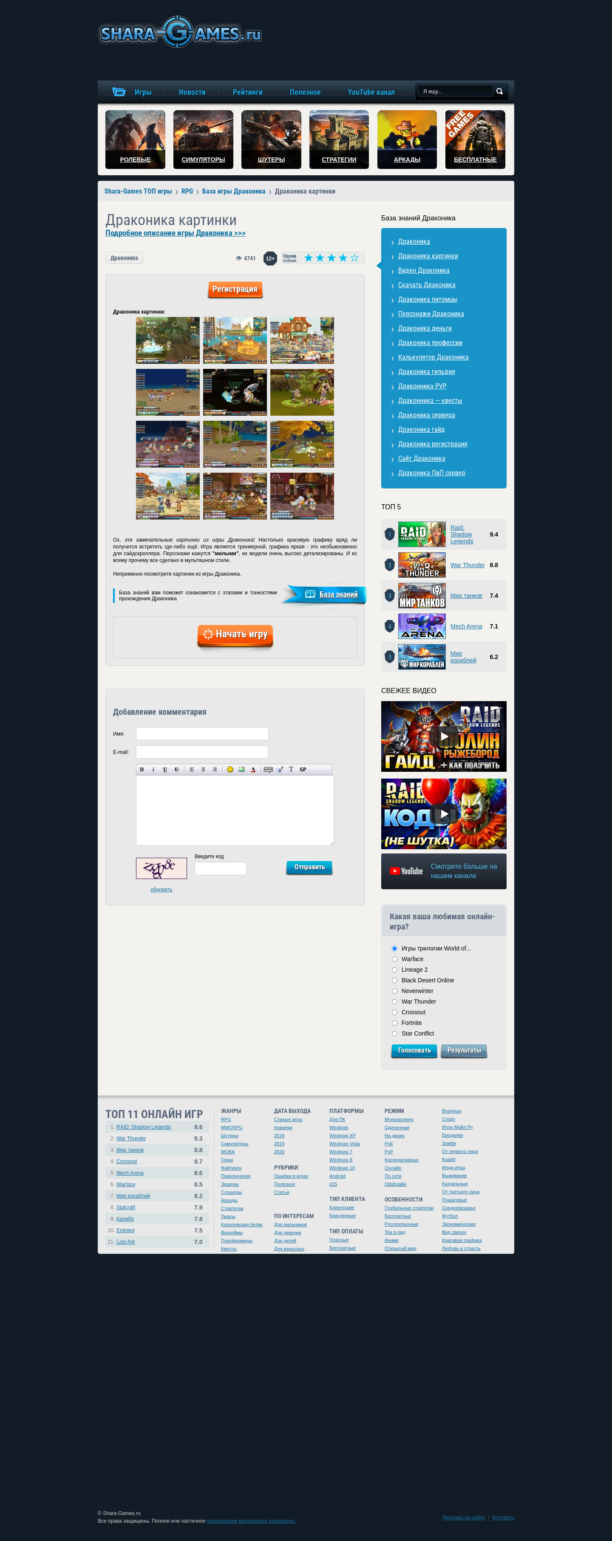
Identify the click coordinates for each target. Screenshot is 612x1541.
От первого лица (460, 1151)
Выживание (454, 1175)
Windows (338, 1127)
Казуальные (455, 1183)
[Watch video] (444, 736)
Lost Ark (125, 1242)
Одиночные (397, 1127)
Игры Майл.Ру (457, 1127)
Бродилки (452, 1135)
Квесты (229, 1248)
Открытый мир (400, 1248)
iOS (333, 1184)
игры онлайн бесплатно (179, 32)
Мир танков (466, 595)
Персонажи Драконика (431, 314)
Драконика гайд (421, 429)
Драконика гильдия (426, 372)
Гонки (227, 1159)
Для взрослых (289, 1248)
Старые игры (288, 1119)
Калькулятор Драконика (433, 357)
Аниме (392, 1240)
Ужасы (228, 1216)
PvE (389, 1143)
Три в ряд (395, 1232)
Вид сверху (454, 1232)
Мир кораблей (463, 657)
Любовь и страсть (461, 1248)
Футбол (450, 1216)
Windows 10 (342, 1167)
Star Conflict (418, 1033)
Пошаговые (454, 1199)
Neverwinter (418, 990)
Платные (338, 1239)
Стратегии (232, 1208)
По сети (393, 1176)
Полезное (284, 1184)
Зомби (449, 1143)
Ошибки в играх (291, 1176)
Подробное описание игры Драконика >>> (175, 233)
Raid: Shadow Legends (461, 534)
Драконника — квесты (430, 401)
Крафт (449, 1159)
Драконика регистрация (433, 444)
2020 (279, 1151)
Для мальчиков (290, 1224)
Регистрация (235, 289)
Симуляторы (234, 1143)
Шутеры (229, 1135)
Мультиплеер (399, 1119)
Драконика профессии (430, 343)
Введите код (209, 856)
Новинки (283, 1127)
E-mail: (121, 752)
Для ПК (337, 1119)
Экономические (459, 1224)
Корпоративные (402, 1159)
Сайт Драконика (421, 458)
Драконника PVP (422, 386)
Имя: (119, 734)
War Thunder (467, 565)
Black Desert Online (428, 980)
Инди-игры (453, 1167)
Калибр (125, 1219)
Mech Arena (466, 626)
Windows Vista (344, 1143)
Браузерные (342, 1215)
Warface (413, 959)
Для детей (285, 1240)
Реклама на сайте (464, 1518)
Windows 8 (340, 1159)
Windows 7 (340, 1151)
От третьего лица (460, 1191)
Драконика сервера (426, 415)
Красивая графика (462, 1240)
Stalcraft (125, 1207)
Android (337, 1176)
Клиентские (341, 1207)
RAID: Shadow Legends (143, 1127)
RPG (226, 1119)
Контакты (503, 1518)
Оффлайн (395, 1184)
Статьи (281, 1192)
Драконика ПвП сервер (431, 473)
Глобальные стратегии (409, 1207)
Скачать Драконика (427, 285)
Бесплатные (342, 1247)
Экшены (230, 1184)
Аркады (229, 1200)
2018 (279, 1135)
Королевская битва (242, 1224)
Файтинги (231, 1167)
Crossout (413, 1012)
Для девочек (287, 1232)
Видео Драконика (424, 270)
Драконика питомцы (427, 299)
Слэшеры (231, 1192)
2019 (279, 1143)
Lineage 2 (415, 969)
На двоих (395, 1135)
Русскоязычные (402, 1224)
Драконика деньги (425, 328)
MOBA (228, 1151)
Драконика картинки (428, 256)
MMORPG (232, 1127)
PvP (389, 1151)
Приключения (236, 1176)
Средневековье (459, 1207)
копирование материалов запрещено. (251, 1521)
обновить (161, 890)
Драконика (124, 257)
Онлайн (393, 1167)
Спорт (448, 1119)
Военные (452, 1110)
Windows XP (342, 1135)
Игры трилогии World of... (436, 948)
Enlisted (125, 1230)
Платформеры (236, 1240)
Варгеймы (232, 1232)
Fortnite (412, 1022)
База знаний (339, 594)
